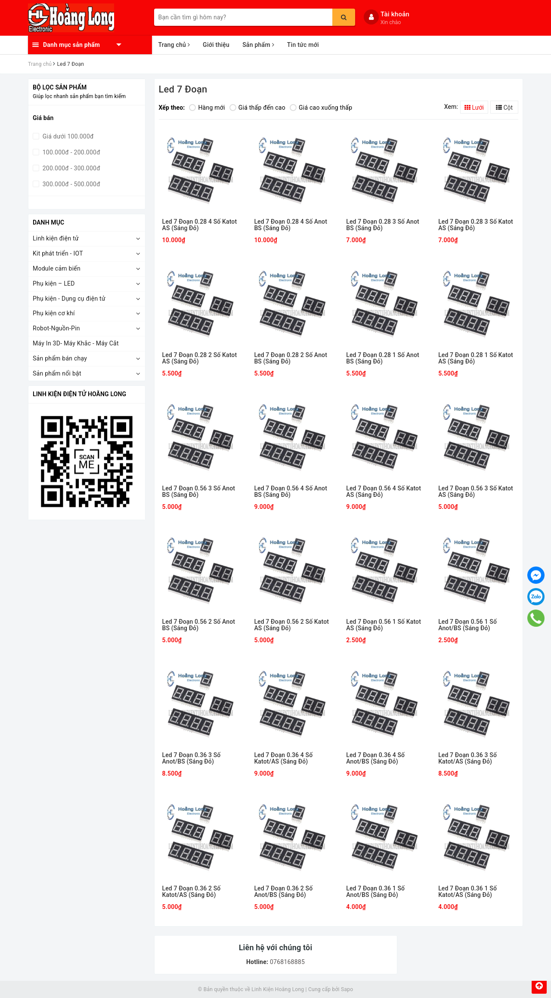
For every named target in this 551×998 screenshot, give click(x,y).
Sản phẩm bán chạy (60, 358)
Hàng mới (207, 107)
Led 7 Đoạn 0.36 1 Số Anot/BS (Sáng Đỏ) (375, 891)
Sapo (347, 989)
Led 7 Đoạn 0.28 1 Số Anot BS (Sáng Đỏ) (382, 358)
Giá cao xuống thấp (321, 107)
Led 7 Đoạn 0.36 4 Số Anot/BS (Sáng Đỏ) (375, 758)
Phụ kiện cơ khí (54, 313)
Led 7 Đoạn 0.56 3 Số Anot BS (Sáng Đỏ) (198, 491)
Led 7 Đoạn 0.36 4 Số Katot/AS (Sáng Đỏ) (283, 758)
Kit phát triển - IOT (58, 253)
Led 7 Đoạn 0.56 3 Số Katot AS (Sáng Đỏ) (475, 491)
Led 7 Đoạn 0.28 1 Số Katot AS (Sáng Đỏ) (475, 358)
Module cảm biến (56, 268)
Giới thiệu (216, 44)
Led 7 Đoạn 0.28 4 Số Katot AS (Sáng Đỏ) (199, 225)
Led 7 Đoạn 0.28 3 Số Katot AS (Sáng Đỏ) (475, 225)
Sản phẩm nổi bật (57, 373)
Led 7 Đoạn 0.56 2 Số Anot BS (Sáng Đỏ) (198, 625)
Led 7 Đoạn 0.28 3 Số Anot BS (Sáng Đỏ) (382, 225)
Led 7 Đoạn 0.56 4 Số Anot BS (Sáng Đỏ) (290, 491)
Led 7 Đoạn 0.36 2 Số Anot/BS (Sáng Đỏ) (283, 891)
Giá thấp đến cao (257, 107)
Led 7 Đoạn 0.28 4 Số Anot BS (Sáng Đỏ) (290, 225)
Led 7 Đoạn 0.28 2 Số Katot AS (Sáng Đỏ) (199, 358)
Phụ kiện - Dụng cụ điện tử (69, 298)
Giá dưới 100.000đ (67, 136)
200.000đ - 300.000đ (70, 168)
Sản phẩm (258, 44)
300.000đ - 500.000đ (70, 184)
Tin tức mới (303, 44)
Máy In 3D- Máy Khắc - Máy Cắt (76, 343)
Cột (504, 107)
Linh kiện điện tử (56, 238)
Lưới (474, 107)
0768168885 (286, 961)
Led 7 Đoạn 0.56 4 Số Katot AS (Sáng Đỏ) (383, 491)
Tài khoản (395, 14)
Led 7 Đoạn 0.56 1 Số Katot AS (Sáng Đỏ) (383, 625)
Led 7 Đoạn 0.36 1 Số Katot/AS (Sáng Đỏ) (467, 891)
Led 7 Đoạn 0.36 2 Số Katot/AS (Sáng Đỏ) (191, 891)
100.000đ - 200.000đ (70, 152)
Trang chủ (174, 44)
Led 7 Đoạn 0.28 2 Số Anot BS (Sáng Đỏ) (290, 358)
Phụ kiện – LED (54, 283)
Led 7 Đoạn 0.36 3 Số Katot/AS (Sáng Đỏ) (467, 758)
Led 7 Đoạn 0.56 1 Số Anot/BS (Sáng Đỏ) (467, 625)
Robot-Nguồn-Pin (56, 328)
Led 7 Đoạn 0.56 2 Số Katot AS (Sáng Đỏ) (291, 625)
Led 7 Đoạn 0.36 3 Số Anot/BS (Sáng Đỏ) (191, 758)
